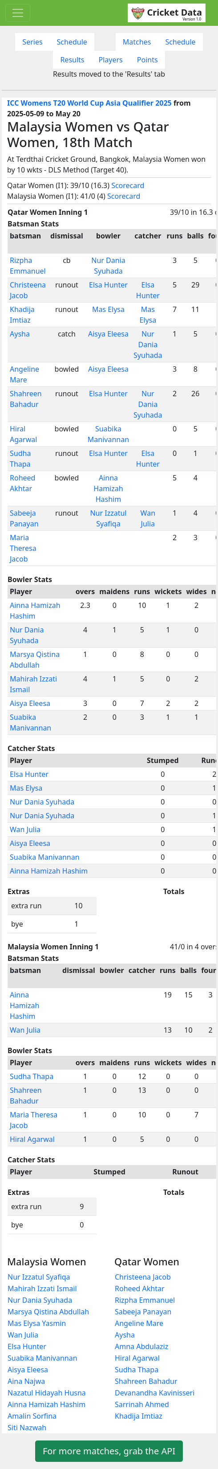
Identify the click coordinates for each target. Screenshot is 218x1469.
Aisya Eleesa (108, 334)
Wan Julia (25, 829)
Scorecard (127, 185)
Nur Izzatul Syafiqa (39, 1277)
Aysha (20, 334)
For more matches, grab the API (109, 1451)
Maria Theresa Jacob (23, 548)
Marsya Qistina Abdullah (48, 1312)
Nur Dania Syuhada (147, 344)
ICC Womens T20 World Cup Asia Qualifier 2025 (89, 103)
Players (111, 60)
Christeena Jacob (143, 1277)
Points (147, 60)
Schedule (72, 42)
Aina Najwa (26, 1381)
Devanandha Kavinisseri (154, 1393)
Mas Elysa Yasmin (37, 1323)
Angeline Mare (139, 1323)
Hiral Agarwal (32, 1139)
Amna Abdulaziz (141, 1346)
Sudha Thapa (31, 1076)
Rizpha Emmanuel (145, 1300)
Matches (137, 42)
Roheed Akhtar (140, 1288)
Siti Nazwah (27, 1427)
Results (72, 60)
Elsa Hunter (108, 285)
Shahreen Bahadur (146, 1381)
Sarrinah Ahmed (142, 1404)
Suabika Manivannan (45, 857)
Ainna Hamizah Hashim (108, 488)
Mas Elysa (108, 309)
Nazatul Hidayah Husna (47, 1393)
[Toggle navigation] (17, 13)
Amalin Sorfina (32, 1416)
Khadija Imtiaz (138, 1416)
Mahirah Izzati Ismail (42, 1288)
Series (32, 42)
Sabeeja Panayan (143, 1312)
